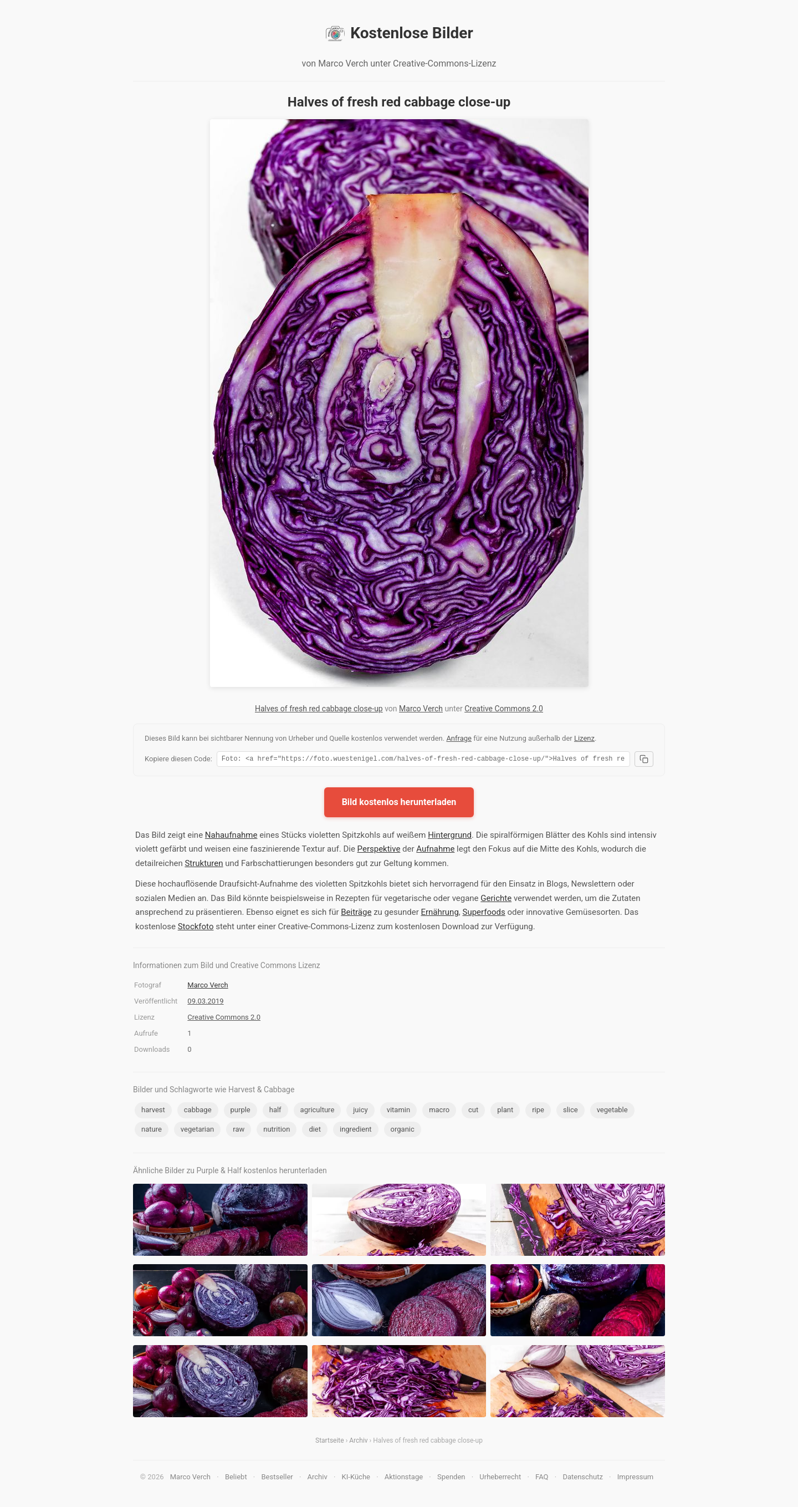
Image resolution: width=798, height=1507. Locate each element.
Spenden (451, 1478)
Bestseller (277, 1478)
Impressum (635, 1478)
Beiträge (356, 914)
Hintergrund (450, 837)
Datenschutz (582, 1478)
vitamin (399, 1111)
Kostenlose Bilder (399, 33)
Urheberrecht (500, 1478)
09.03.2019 (205, 1003)
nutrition (276, 1131)
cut (473, 1111)
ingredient (356, 1131)
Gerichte (495, 900)
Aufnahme (435, 851)
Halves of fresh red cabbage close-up (319, 708)
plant (505, 1111)
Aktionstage (404, 1478)
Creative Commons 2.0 (503, 708)
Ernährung (439, 914)
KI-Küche (356, 1478)
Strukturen (204, 865)
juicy (360, 1111)
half (275, 1111)
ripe (538, 1111)
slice (570, 1111)
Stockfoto (196, 928)
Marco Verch (421, 708)
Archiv (358, 1442)
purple (240, 1111)
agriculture (317, 1111)
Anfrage (459, 738)
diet (315, 1131)
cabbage (198, 1111)
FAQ (541, 1478)
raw (238, 1131)
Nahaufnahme (231, 837)
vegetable (612, 1111)
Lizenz (584, 738)
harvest (153, 1111)
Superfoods (484, 914)
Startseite (329, 1442)
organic (403, 1131)
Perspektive (379, 851)
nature (151, 1131)
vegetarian (197, 1131)
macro (439, 1111)
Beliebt (236, 1478)
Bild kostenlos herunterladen (399, 803)
